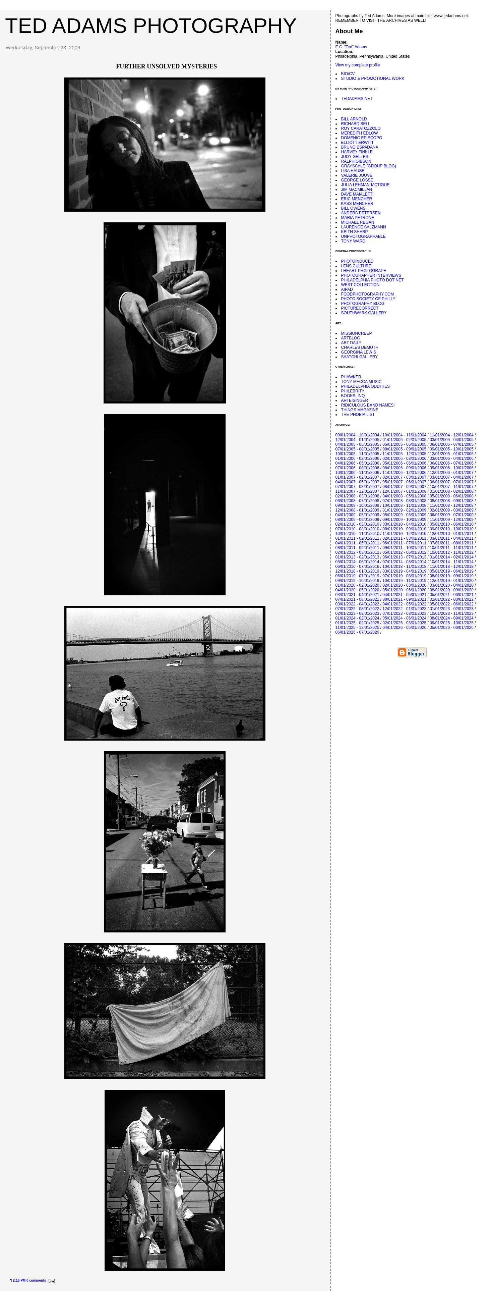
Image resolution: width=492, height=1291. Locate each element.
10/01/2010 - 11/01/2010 (357, 533)
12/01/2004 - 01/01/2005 (357, 439)
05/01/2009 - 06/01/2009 (404, 515)
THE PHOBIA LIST (358, 414)
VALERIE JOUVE (356, 175)
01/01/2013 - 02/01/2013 (357, 557)
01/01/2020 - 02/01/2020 (357, 585)
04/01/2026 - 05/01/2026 (404, 627)
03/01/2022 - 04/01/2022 (357, 604)
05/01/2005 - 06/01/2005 (404, 444)
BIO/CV (348, 73)
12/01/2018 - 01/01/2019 (357, 571)
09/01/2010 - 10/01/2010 (452, 529)
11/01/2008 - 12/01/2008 (452, 505)
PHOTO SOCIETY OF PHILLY (368, 299)
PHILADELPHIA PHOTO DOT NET (372, 280)
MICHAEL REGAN (357, 222)
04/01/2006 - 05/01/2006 (357, 463)
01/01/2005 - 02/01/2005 (404, 439)
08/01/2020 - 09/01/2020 (452, 590)
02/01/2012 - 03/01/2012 (357, 552)
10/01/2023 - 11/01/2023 (452, 613)
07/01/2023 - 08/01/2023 (404, 613)
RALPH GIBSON (356, 161)
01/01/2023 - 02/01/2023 (452, 608)
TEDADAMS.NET (357, 98)
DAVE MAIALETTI (357, 194)
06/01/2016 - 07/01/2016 (357, 566)
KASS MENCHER (357, 203)
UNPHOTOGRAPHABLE (363, 236)
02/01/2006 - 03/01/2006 (404, 458)
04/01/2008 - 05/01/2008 (404, 496)
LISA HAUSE (353, 170)
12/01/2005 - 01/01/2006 (452, 453)
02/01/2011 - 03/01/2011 (404, 538)
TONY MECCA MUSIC (361, 381)
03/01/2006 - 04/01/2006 (452, 458)
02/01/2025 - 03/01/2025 (404, 623)
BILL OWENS (353, 208)
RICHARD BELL (355, 123)
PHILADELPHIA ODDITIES (365, 386)
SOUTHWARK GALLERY (364, 313)
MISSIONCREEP (356, 333)
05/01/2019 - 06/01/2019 (452, 571)
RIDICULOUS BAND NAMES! (368, 405)
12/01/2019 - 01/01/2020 (452, 580)
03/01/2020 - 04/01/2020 (452, 585)
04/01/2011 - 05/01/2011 (357, 543)
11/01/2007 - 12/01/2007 (357, 491)
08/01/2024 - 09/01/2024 (452, 618)
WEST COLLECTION (360, 284)
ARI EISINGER (354, 400)
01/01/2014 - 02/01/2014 (452, 557)
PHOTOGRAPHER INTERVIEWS (371, 275)
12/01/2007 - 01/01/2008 (404, 491)
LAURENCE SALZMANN (363, 227)
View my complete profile (357, 65)
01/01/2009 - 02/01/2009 (404, 510)
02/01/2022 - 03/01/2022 (452, 599)
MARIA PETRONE (357, 217)
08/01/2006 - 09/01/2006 (404, 468)
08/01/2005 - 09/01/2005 (404, 449)
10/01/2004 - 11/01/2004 (404, 435)
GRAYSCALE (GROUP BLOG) (368, 166)
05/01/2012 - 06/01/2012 (404, 552)
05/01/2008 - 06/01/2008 (452, 496)
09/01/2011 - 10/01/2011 (404, 547)
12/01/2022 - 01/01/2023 (404, 608)
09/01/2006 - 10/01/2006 (452, 468)
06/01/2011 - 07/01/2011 (404, 543)
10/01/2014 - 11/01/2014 (452, 561)
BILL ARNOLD (354, 119)
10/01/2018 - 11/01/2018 (404, 566)
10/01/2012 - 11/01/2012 (452, 552)
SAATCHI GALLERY (359, 357)
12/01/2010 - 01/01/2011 (452, 533)
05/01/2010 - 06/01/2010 (452, 524)
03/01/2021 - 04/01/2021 (357, 594)
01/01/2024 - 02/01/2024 (357, 618)
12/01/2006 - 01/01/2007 (452, 472)
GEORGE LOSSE (357, 180)
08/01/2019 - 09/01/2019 (452, 576)
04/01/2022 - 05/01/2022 (404, 604)
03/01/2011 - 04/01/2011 (452, 538)
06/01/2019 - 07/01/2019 (357, 576)
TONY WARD (353, 241)
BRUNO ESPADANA (359, 147)
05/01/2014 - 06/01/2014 (357, 561)
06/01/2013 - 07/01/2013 (404, 557)
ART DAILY (351, 342)
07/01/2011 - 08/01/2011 (452, 543)
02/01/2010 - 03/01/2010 (357, 524)
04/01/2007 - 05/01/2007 (357, 482)
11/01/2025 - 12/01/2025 (357, 627)
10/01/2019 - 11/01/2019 (404, 580)
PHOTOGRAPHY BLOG (363, 303)
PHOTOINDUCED (357, 261)
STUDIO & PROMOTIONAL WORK (373, 78)
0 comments (36, 1280)
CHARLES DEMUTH (359, 347)
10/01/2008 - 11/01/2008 (404, 505)
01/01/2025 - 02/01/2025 (357, 623)
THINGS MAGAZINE (359, 410)
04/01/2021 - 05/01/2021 (404, 594)
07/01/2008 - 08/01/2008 (404, 500)
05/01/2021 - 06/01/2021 (452, 594)
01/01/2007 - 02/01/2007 (357, 477)
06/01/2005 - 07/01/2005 (452, 444)
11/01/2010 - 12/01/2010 (404, 533)
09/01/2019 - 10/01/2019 (357, 580)
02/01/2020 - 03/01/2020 (404, 585)
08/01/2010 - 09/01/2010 (404, 529)
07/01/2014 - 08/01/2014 (404, 561)
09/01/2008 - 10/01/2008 (357, 505)
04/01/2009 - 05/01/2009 (357, 515)
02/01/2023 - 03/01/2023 (357, 613)
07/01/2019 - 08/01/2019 (404, 576)
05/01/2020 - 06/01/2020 (404, 590)
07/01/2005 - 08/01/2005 (357, 449)
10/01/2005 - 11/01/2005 (357, 453)
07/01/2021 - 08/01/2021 (357, 599)
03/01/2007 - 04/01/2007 (452, 477)
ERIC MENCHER (356, 199)
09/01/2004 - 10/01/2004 (357, 435)
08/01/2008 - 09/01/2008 (452, 500)
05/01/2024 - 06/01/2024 (404, 618)
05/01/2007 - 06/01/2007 (404, 482)
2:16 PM (19, 1280)
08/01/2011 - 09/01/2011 (357, 547)
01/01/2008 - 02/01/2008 (452, 491)
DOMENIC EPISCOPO (361, 138)
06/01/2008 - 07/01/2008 (357, 500)
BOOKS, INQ (353, 395)
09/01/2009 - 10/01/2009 (404, 519)
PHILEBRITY (353, 391)
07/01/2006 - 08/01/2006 (357, 468)
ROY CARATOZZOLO (361, 128)
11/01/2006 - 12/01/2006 (404, 472)
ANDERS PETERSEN (361, 213)
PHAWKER (351, 377)
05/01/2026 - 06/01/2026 (452, 627)
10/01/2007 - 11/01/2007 (452, 486)
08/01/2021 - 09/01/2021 (404, 599)
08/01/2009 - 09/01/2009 (357, 519)
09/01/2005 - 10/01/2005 (452, 449)
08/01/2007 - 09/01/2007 (404, 486)
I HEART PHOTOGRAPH (363, 270)
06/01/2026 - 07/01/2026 (357, 632)
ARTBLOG (350, 338)
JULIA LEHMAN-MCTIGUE (365, 184)
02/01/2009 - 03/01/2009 (452, 510)
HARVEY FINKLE (357, 152)
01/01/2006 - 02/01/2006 (357, 458)
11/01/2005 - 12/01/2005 (404, 453)
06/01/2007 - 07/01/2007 (452, 482)
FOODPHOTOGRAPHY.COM (367, 294)
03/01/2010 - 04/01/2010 (404, 524)
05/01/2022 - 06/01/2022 (452, 604)
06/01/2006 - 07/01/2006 (452, 463)
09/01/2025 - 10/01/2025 (452, 623)
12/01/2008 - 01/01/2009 (357, 510)
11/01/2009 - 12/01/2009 (452, 519)
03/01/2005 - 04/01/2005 (452, 439)
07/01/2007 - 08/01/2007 (357, 486)
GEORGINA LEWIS (358, 352)
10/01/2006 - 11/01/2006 (357, 472)
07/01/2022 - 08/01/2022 (357, 608)
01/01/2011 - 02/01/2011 (357, 538)
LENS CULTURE (356, 266)
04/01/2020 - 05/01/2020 (357, 590)
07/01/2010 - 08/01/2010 (357, 529)
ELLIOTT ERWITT (357, 142)
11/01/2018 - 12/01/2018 (452, 566)
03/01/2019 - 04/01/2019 (404, 571)
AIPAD (347, 289)
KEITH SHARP (354, 231)
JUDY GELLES (354, 156)
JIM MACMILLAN (356, 189)
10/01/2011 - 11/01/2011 (452, 547)
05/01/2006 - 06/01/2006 (404, 463)
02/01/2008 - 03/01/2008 (357, 496)
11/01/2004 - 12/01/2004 (452, 435)
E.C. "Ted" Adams (351, 47)
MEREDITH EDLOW (359, 133)
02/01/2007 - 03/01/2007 (404, 477)
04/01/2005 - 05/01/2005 (357, 444)
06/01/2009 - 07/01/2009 (452, 515)
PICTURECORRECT (360, 308)
